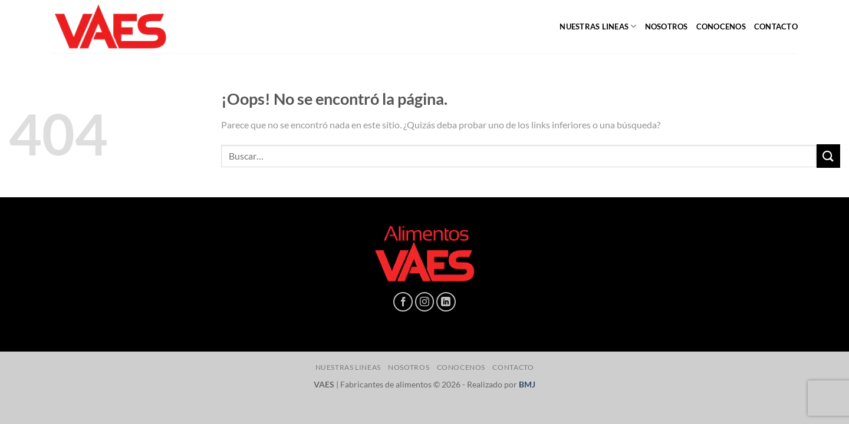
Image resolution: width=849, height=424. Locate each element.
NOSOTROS (666, 26)
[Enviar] (828, 155)
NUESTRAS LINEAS (598, 26)
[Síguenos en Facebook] (403, 302)
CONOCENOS (721, 26)
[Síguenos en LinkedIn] (446, 302)
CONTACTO (776, 26)
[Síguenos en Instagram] (425, 302)
